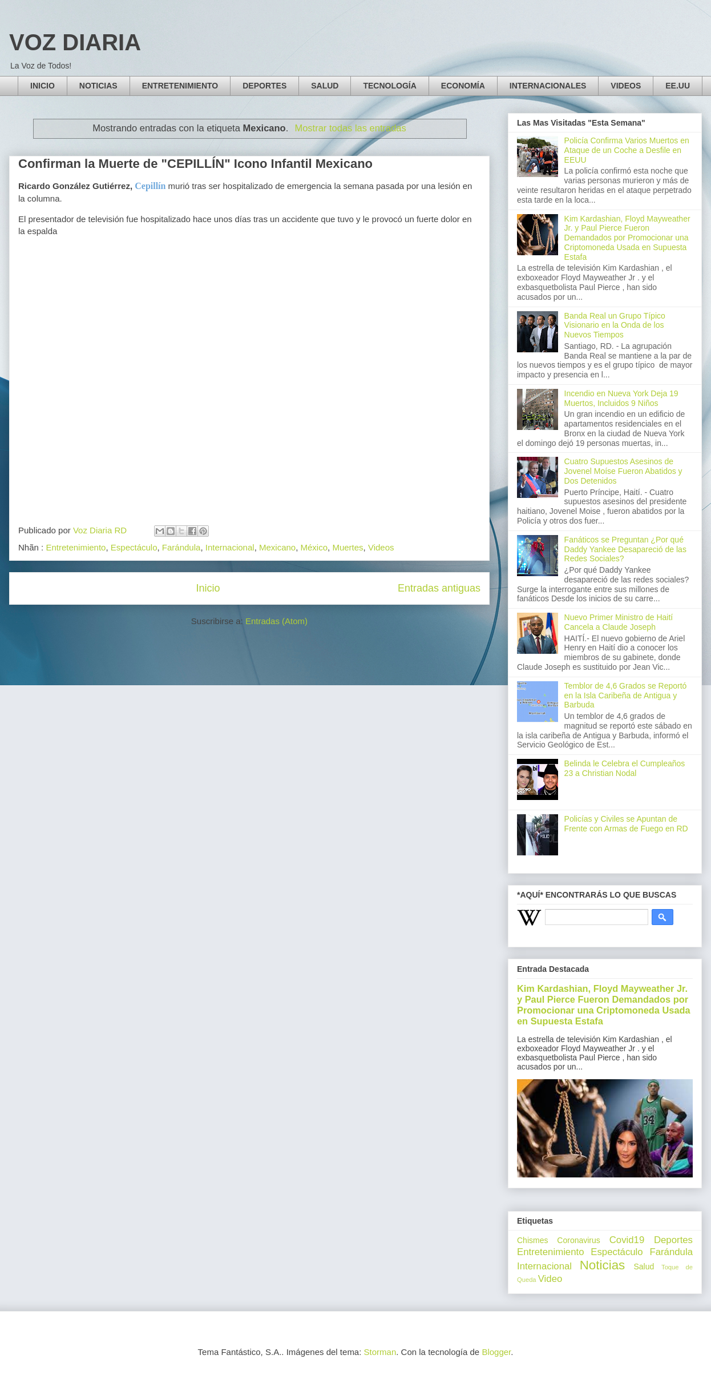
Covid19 (627, 1240)
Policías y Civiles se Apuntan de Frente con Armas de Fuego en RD (626, 823)
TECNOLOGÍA (389, 85)
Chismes (532, 1240)
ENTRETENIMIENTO (180, 85)
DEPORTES (264, 85)
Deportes (673, 1240)
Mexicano (277, 547)
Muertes (347, 547)
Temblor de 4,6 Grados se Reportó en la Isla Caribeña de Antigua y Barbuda (625, 695)
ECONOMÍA (463, 85)
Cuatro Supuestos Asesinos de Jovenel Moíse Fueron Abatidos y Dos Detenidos (623, 471)
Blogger (496, 1352)
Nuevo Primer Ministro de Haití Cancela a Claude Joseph (618, 622)
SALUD (324, 85)
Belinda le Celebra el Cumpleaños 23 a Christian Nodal (624, 768)
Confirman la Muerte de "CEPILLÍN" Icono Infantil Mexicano (195, 163)
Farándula (181, 547)
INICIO (42, 85)
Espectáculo (134, 547)
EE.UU (677, 85)
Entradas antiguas (439, 588)
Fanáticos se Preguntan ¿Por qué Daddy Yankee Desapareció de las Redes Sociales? (625, 549)
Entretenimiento (76, 547)
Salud (643, 1266)
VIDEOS (626, 85)
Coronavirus (578, 1240)
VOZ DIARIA (75, 42)
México (314, 547)
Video (550, 1278)
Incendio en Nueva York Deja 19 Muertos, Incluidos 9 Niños (621, 398)
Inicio (208, 588)
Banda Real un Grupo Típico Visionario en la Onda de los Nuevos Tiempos (614, 325)
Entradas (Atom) (276, 621)
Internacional (229, 547)
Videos (381, 547)
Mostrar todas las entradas (350, 128)
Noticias (602, 1265)
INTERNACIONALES (548, 85)
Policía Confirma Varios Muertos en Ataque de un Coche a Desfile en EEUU (626, 150)
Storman (380, 1352)
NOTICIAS (98, 85)
